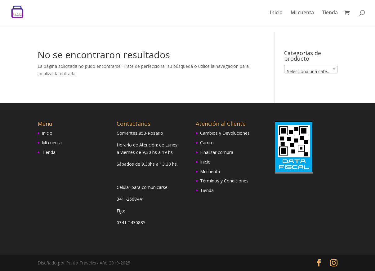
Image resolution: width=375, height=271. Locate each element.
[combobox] (310, 69)
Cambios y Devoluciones (225, 133)
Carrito (207, 143)
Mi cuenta (302, 13)
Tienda (330, 13)
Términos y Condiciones (224, 181)
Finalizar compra (216, 152)
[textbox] (310, 71)
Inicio (276, 13)
